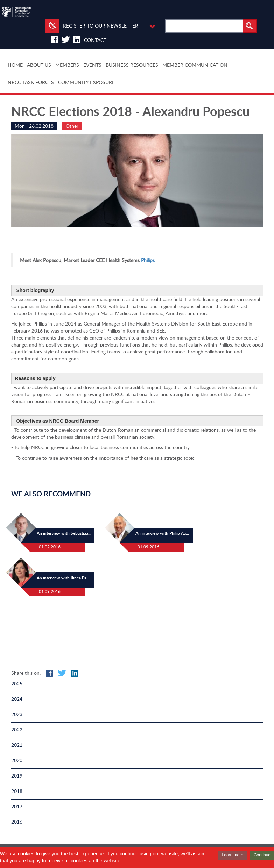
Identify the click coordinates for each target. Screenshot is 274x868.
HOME (15, 64)
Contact (95, 40)
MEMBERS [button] (67, 64)
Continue (262, 855)
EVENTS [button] (92, 64)
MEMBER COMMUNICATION (194, 64)
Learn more (232, 855)
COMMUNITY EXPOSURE (86, 82)
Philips (148, 260)
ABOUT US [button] (39, 64)
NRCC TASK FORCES (31, 82)
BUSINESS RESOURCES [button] (132, 64)
